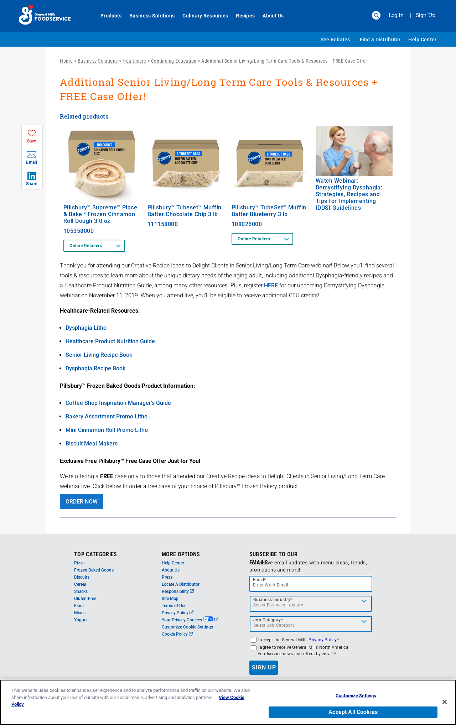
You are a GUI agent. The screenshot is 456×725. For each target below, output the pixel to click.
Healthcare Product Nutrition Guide (110, 341)
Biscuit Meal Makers (92, 443)
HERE (271, 285)
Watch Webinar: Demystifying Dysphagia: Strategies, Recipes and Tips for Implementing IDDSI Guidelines (349, 194)
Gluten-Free (85, 598)
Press (167, 577)
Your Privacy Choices (190, 619)
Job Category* (268, 619)
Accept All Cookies (353, 714)
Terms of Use (174, 605)
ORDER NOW (82, 501)
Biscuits (81, 577)
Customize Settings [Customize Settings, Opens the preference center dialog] (356, 698)
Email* (259, 579)
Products (107, 16)
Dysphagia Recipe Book (95, 368)
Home (66, 61)
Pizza (79, 562)
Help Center (422, 39)
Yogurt (80, 619)
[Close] (444, 704)
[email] (311, 584)
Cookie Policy (177, 634)
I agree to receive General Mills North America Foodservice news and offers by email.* (303, 650)
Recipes (241, 16)
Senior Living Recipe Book (99, 354)
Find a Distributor (380, 39)
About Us (269, 16)
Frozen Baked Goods (94, 570)
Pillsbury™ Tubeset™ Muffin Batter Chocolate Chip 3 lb (184, 211)
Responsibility (178, 591)
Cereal (80, 584)
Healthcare (134, 61)
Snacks (81, 591)
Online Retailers (85, 245)
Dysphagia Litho (86, 327)
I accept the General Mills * (298, 639)
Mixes (80, 612)
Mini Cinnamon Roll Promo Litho (107, 430)
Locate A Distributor (181, 584)
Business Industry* (272, 599)
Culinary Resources (201, 16)
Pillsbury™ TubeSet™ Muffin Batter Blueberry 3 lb (269, 211)
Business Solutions (148, 16)
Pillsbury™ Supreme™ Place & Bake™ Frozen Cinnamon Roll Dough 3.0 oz (100, 214)
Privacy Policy (177, 612)
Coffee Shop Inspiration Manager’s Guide (118, 403)
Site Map (170, 598)
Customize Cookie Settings (187, 627)
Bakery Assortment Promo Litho (106, 416)
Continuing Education (174, 61)
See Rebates (335, 39)
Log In (396, 15)
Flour (79, 605)
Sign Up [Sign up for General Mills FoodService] (425, 15)
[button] (376, 15)
